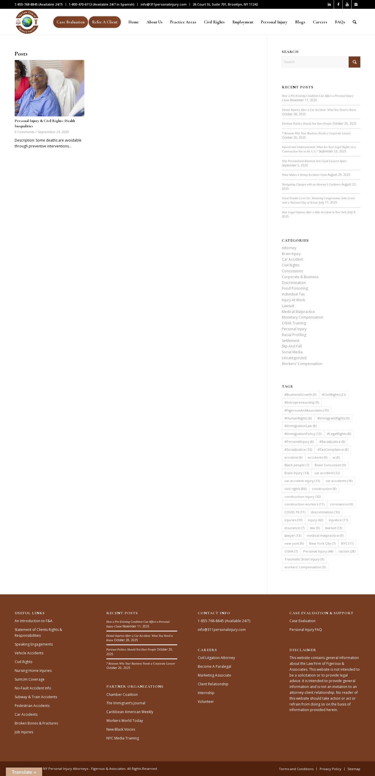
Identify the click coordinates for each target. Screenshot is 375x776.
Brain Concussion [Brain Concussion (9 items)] (330, 465)
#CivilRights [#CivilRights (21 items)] (334, 394)
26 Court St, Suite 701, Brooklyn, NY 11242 (225, 4)
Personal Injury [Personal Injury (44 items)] (318, 551)
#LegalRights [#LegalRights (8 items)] (339, 433)
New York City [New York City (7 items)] (322, 543)
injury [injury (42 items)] (315, 520)
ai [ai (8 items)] (336, 457)
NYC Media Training (122, 738)
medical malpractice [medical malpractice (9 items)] (325, 535)
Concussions (292, 271)
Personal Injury (294, 328)
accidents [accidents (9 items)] (317, 457)
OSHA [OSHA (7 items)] (291, 551)
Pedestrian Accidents (32, 705)
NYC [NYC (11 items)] (347, 543)
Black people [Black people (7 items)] (296, 465)
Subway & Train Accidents (36, 696)
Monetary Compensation (302, 317)
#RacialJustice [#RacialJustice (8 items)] (332, 441)
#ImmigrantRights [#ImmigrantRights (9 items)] (333, 418)
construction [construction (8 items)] (324, 488)
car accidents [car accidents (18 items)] (338, 481)
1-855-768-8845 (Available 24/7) (39, 4)
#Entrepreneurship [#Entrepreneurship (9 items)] (301, 402)
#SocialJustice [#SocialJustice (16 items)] (298, 449)
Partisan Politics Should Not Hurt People (307, 123)
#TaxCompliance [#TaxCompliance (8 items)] (333, 449)
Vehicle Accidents (29, 653)
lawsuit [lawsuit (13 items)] (333, 528)
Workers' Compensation (302, 363)
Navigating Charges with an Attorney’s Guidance (311, 184)
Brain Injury (291, 253)
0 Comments (24, 132)
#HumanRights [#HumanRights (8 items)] (298, 418)
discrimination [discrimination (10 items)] (325, 512)
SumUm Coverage (30, 679)
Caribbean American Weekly (129, 711)
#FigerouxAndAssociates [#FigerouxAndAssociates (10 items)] (306, 410)
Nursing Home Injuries (33, 670)
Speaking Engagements (34, 644)
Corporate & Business (300, 276)
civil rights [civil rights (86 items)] (295, 488)
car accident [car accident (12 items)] (327, 473)
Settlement (290, 340)
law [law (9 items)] (315, 528)
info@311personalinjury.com (164, 4)
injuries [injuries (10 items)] (293, 520)
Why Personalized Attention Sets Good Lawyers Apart (314, 161)
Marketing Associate (214, 675)
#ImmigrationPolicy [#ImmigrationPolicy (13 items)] (302, 433)
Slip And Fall (292, 346)
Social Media (292, 352)
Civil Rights (290, 265)
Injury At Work (293, 299)
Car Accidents (26, 714)
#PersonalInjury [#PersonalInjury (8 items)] (299, 441)
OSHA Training (294, 323)
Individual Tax (293, 294)
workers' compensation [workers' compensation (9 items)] (305, 567)
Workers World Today (124, 720)
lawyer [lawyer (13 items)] (292, 535)
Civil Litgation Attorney (216, 657)
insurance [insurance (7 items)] (294, 528)
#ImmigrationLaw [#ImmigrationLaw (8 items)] (300, 426)
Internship (206, 692)
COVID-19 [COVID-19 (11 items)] (294, 512)
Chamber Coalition (122, 694)
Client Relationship (213, 684)
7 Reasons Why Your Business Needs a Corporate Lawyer (316, 133)
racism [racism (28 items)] (347, 551)
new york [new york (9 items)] (294, 543)
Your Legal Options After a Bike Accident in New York (314, 212)
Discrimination (294, 282)
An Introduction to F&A (33, 620)
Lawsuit (288, 305)
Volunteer (206, 701)
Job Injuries (24, 731)
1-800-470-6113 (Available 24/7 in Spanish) (101, 4)
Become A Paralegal (214, 666)
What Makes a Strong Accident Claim (304, 174)
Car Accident (292, 259)
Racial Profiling (294, 334)
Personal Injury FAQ (305, 629)
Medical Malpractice (298, 311)
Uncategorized (294, 357)
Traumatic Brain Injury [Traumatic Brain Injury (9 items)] (304, 559)
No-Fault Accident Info (33, 688)
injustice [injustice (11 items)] (338, 520)
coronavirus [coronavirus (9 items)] (341, 504)
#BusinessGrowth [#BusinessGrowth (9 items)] (300, 394)
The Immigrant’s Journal (125, 703)
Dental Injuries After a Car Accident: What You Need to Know (319, 109)
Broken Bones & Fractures (36, 723)
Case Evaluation (302, 620)
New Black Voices (120, 729)
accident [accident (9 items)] (293, 457)
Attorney (289, 247)
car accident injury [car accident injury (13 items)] (302, 481)
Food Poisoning (295, 288)
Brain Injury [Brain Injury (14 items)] (296, 473)
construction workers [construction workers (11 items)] (304, 504)
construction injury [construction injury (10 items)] (302, 496)
